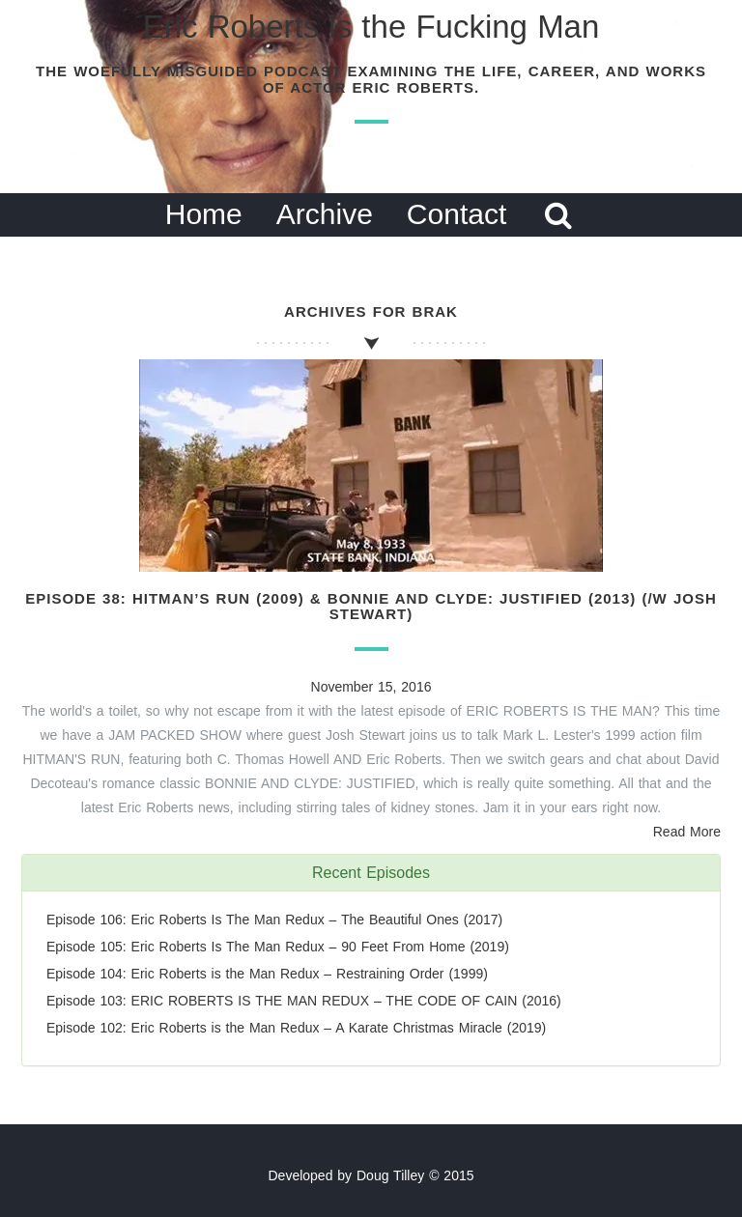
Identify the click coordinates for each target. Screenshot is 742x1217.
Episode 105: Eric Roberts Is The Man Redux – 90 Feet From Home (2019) (277, 946)
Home (204, 214)
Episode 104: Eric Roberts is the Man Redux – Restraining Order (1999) (267, 973)
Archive (324, 214)
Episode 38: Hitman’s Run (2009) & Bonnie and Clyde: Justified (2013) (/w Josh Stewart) (371, 606)
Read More (687, 831)
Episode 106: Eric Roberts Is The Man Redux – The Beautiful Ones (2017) (274, 919)
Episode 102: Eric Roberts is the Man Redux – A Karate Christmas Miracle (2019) (296, 1027)
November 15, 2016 (371, 686)
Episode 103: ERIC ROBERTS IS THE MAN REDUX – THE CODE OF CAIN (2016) (303, 1000)
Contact (456, 214)
